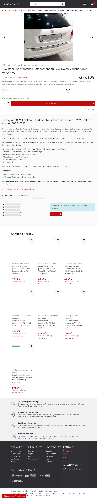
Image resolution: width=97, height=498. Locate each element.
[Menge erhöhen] (8, 102)
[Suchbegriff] (45, 4)
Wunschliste (89, 109)
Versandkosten (22, 77)
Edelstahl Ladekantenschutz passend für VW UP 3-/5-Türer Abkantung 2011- (73, 323)
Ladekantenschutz (11, 10)
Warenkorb (15, 456)
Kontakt (49, 451)
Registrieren (33, 451)
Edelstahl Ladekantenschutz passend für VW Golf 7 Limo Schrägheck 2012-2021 (47, 323)
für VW (23, 10)
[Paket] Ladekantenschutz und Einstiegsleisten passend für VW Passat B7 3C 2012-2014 (22, 377)
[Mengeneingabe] (4, 103)
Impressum (50, 461)
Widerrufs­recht (17, 454)
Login (30, 454)
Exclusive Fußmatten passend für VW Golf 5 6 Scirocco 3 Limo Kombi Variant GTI (22, 269)
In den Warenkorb (70, 104)
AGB (47, 459)
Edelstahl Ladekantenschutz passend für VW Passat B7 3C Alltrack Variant (21, 322)
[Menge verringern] (8, 105)
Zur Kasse (15, 459)
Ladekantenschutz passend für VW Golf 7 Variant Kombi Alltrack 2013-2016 (47, 269)
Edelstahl (31, 10)
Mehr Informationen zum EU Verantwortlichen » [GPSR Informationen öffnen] (18, 189)
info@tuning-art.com (77, 458)
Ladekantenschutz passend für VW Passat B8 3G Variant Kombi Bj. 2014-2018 (73, 269)
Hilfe (13, 461)
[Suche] (62, 4)
